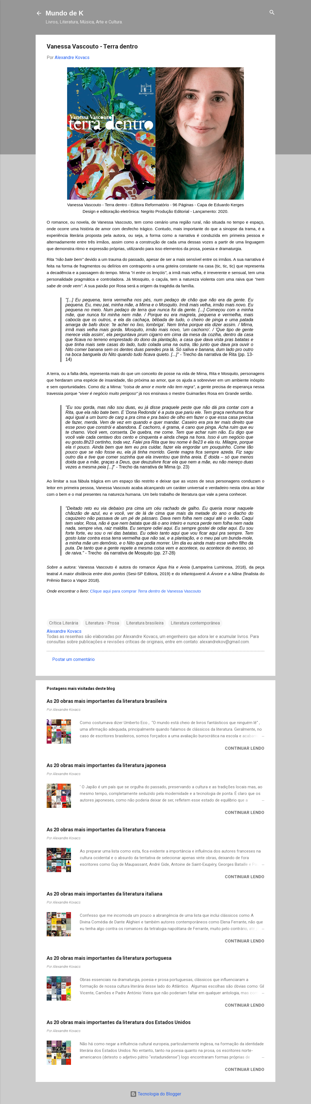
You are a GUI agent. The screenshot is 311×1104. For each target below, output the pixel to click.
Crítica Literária (63, 623)
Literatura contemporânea (195, 623)
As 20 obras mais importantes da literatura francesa (106, 829)
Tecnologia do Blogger (155, 1094)
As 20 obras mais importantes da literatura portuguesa (109, 958)
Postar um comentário (73, 659)
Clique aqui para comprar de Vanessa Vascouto (145, 591)
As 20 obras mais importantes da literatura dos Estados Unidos (119, 1022)
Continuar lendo (244, 748)
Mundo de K (64, 13)
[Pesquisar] (272, 13)
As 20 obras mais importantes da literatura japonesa (106, 765)
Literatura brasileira (145, 623)
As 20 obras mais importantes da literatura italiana (104, 894)
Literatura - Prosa (102, 623)
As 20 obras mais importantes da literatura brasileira (107, 701)
